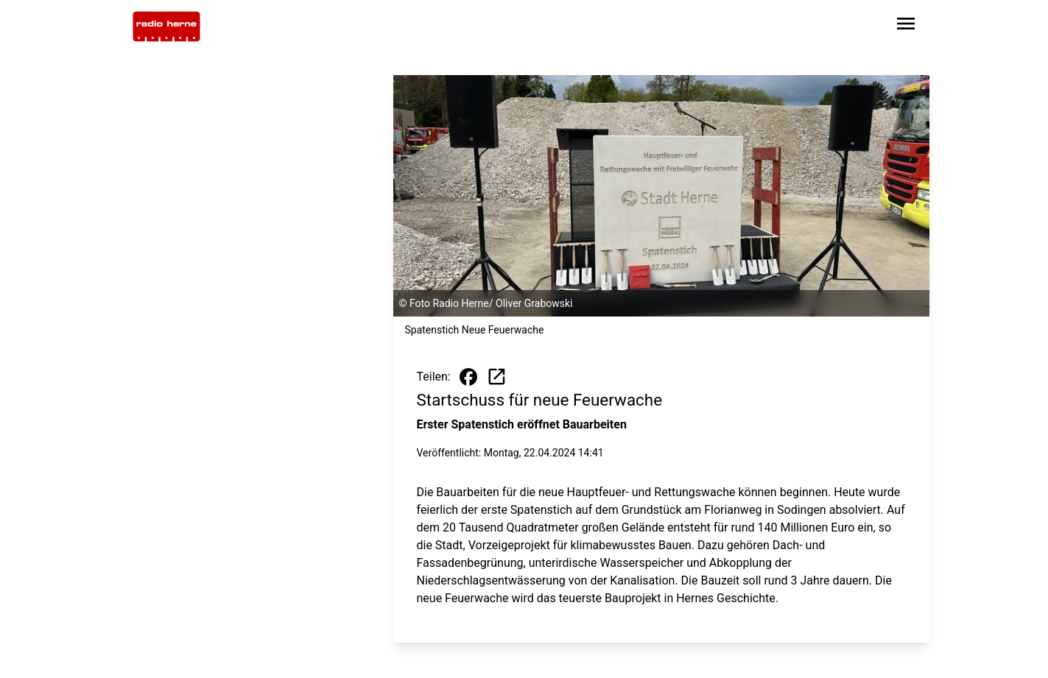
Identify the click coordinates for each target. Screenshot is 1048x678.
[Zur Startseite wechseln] (166, 26)
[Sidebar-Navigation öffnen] (906, 26)
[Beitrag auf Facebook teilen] (468, 377)
